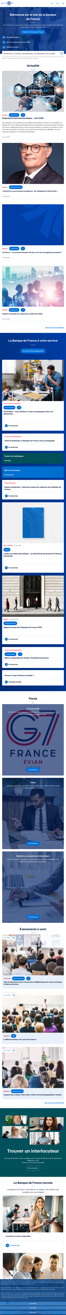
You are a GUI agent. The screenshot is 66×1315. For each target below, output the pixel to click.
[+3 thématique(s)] (20, 654)
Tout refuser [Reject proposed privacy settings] (33, 1307)
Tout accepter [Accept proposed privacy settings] (33, 1303)
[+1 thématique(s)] (23, 248)
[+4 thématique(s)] (19, 407)
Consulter (7, 460)
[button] (63, 3)
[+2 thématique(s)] (23, 115)
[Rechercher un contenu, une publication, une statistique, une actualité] (33, 53)
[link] (10, 37)
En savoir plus (9, 475)
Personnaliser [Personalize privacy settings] (33, 1312)
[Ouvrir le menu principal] (2, 3)
